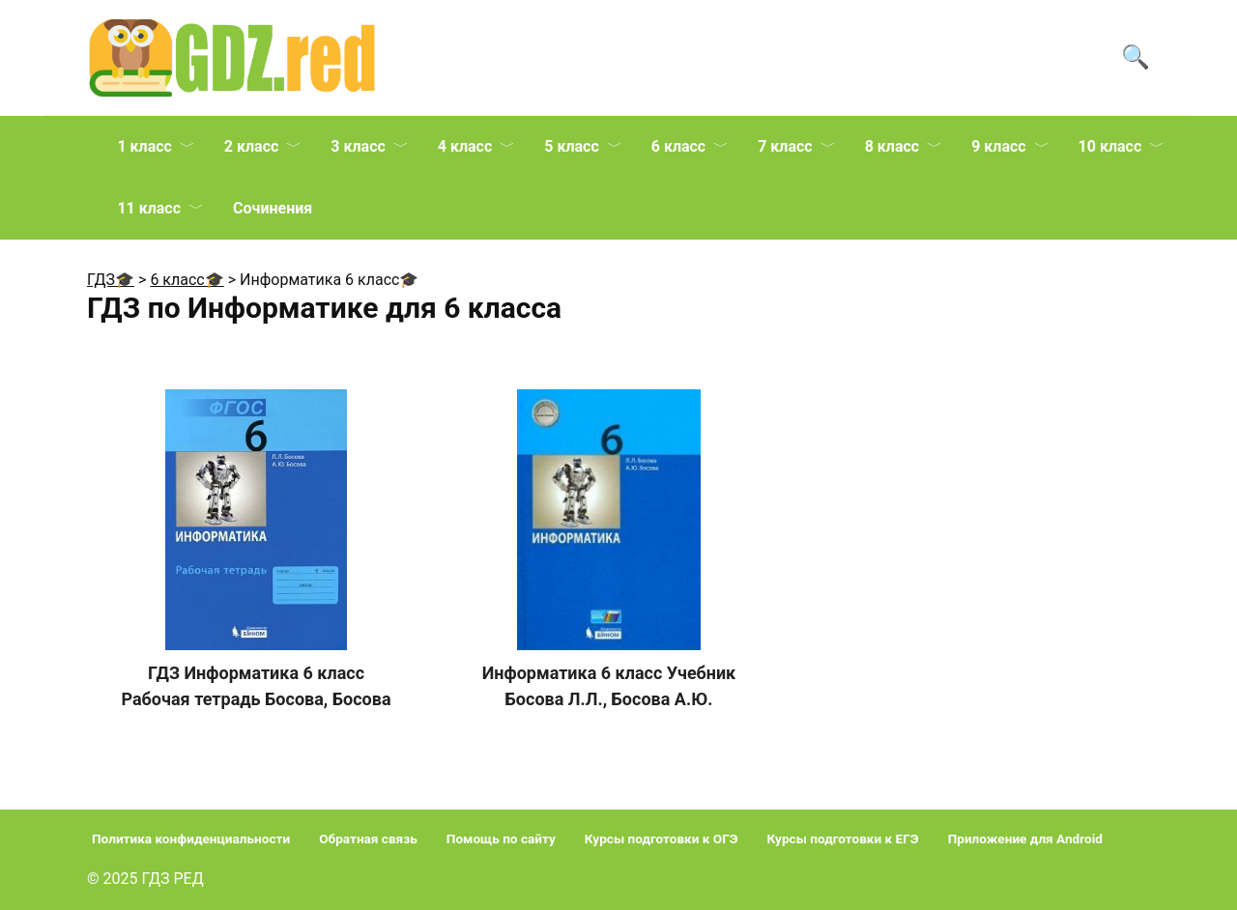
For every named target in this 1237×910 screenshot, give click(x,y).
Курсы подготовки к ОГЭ (661, 838)
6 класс (678, 146)
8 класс (892, 146)
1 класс (144, 146)
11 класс (149, 208)
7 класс (785, 146)
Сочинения (272, 208)
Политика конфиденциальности (191, 838)
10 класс (1110, 146)
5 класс (571, 146)
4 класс (465, 146)
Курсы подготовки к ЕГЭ (843, 838)
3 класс (358, 146)
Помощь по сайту (501, 838)
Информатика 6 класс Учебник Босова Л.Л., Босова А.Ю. (608, 686)
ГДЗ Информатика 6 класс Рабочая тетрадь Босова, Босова (255, 686)
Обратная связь (368, 838)
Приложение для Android (1025, 838)
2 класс (251, 146)
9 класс (998, 146)
